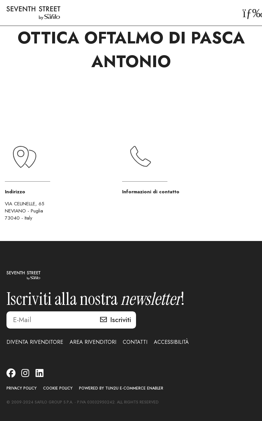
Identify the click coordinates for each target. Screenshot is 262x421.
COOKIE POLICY (58, 388)
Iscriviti (120, 320)
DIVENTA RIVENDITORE (34, 342)
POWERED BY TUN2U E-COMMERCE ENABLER (121, 388)
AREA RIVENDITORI (93, 342)
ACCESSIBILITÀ (171, 342)
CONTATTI (135, 342)
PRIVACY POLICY (21, 388)
